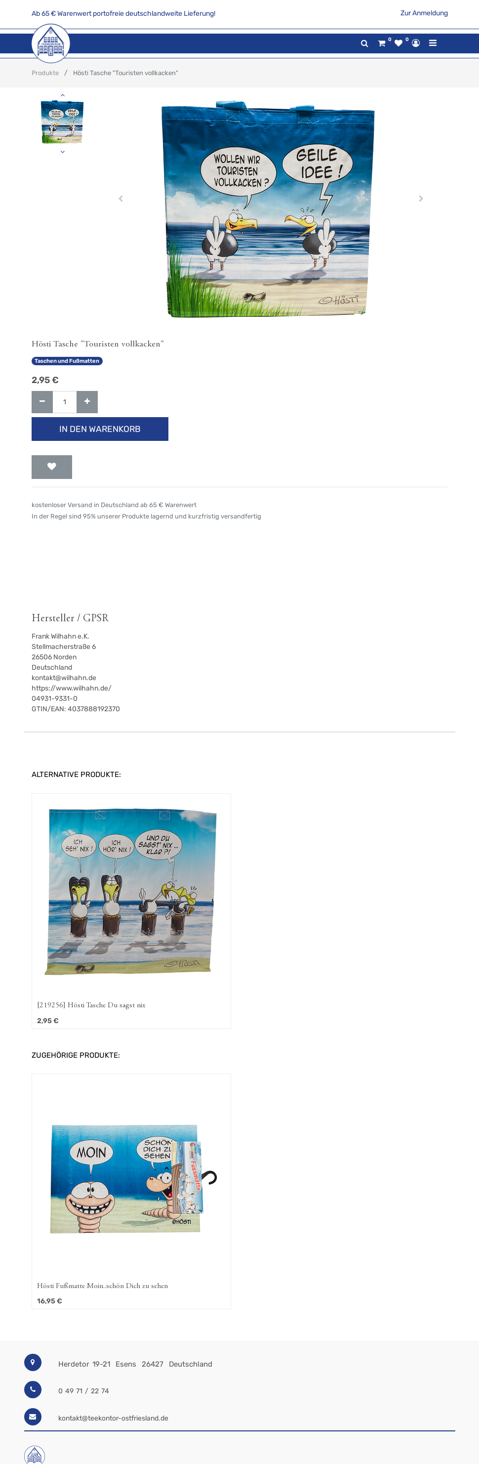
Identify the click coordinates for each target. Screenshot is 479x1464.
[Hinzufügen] (87, 402)
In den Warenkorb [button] (100, 429)
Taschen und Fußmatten (67, 361)
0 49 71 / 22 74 (83, 1391)
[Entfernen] (42, 402)
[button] (120, 199)
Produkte (45, 73)
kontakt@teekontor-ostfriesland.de (113, 1418)
